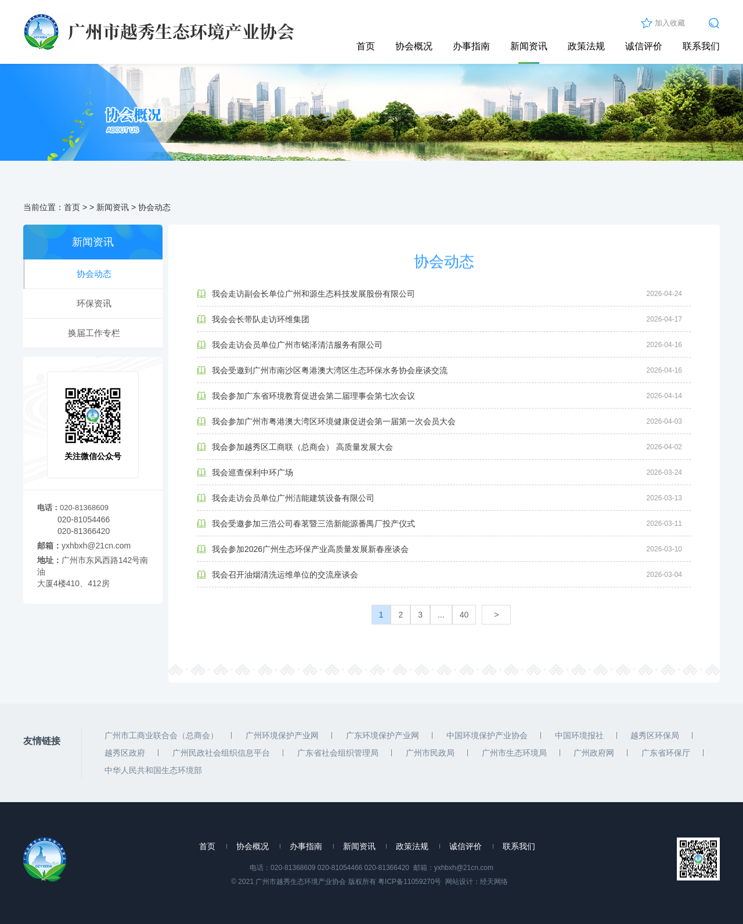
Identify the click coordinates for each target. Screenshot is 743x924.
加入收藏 (670, 23)
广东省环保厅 (665, 752)
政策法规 (586, 46)
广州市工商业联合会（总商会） (161, 735)
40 (464, 614)
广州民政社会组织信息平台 (221, 752)
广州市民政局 (430, 752)
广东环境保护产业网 (382, 735)
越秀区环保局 (654, 735)
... (441, 614)
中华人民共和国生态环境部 (153, 770)
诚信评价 (643, 46)
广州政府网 (594, 752)
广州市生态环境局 (514, 752)
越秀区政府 (124, 752)
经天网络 (494, 882)
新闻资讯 (528, 46)
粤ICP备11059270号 (409, 882)
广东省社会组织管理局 (337, 752)
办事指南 (471, 46)
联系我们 (701, 46)
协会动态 (154, 207)
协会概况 (413, 46)
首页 (365, 46)
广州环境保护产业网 (282, 735)
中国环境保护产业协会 (487, 735)
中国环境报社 (579, 735)
